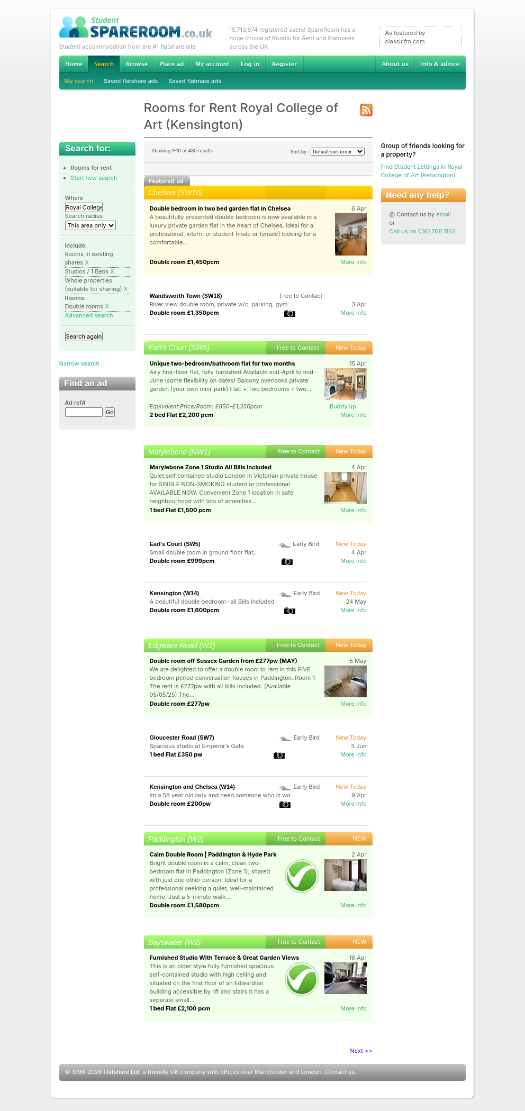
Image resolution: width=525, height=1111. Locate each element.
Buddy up (343, 406)
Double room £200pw (180, 803)
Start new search (94, 177)
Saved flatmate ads (194, 81)
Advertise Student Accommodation (171, 64)
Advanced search (89, 315)
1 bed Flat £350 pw (176, 754)
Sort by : (328, 151)
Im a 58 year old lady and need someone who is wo (220, 795)
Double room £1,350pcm (184, 312)
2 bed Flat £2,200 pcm (181, 414)
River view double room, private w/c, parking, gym (219, 304)
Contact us (340, 1072)
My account (212, 64)
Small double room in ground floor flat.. (203, 552)
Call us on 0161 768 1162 (423, 231)
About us (394, 64)
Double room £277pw (180, 703)
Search (104, 64)
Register (284, 64)
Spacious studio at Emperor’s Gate (197, 746)
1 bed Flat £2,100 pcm (180, 1008)
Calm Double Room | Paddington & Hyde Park (213, 854)
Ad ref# (75, 402)
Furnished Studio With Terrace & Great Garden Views (225, 957)
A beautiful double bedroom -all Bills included (212, 601)
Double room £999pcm (182, 560)
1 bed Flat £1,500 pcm (180, 510)
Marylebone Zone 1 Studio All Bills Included (210, 467)
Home (73, 64)
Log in (250, 64)
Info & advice (440, 64)
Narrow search (79, 363)
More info (353, 262)
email (443, 214)
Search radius (84, 216)
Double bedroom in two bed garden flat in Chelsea (220, 208)
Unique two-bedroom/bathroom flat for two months (222, 363)
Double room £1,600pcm (185, 610)
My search (79, 81)
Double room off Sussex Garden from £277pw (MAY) (223, 660)
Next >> (361, 1050)
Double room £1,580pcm (184, 905)
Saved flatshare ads (131, 81)
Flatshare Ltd (122, 1072)
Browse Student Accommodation (136, 64)
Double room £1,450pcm (185, 262)
